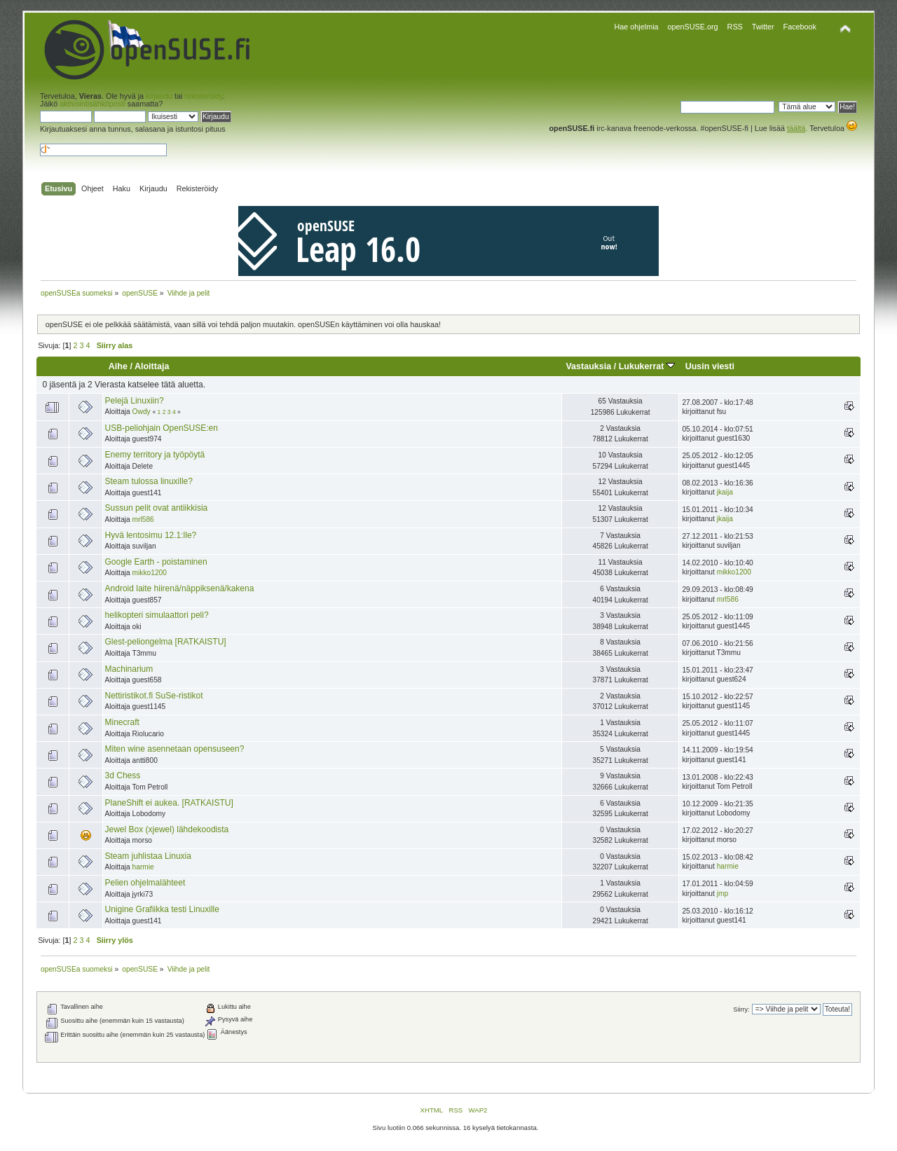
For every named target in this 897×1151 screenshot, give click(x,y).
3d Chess (123, 775)
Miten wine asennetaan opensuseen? (175, 749)
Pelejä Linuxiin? (134, 401)
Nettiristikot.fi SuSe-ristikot (154, 696)
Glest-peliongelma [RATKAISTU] (165, 642)
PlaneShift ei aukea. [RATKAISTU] (169, 803)
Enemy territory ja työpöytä (155, 455)
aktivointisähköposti (92, 103)
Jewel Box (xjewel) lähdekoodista (167, 829)
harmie (143, 867)
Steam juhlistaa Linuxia (148, 856)
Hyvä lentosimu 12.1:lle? (151, 535)
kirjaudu (159, 96)
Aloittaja (152, 366)
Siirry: (741, 1009)
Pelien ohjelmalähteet (145, 883)
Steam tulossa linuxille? (149, 481)
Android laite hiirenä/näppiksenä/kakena (179, 588)
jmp (722, 893)
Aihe (118, 366)
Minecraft (122, 722)
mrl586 (143, 519)
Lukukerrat (647, 366)
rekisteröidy (203, 96)
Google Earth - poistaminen (156, 562)
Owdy (141, 411)
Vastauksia (588, 366)
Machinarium (129, 669)
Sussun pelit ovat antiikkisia (156, 508)
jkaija (725, 492)
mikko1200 (149, 573)
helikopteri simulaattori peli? (157, 615)
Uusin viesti (709, 366)
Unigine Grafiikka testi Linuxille (162, 909)
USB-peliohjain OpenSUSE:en (161, 428)
